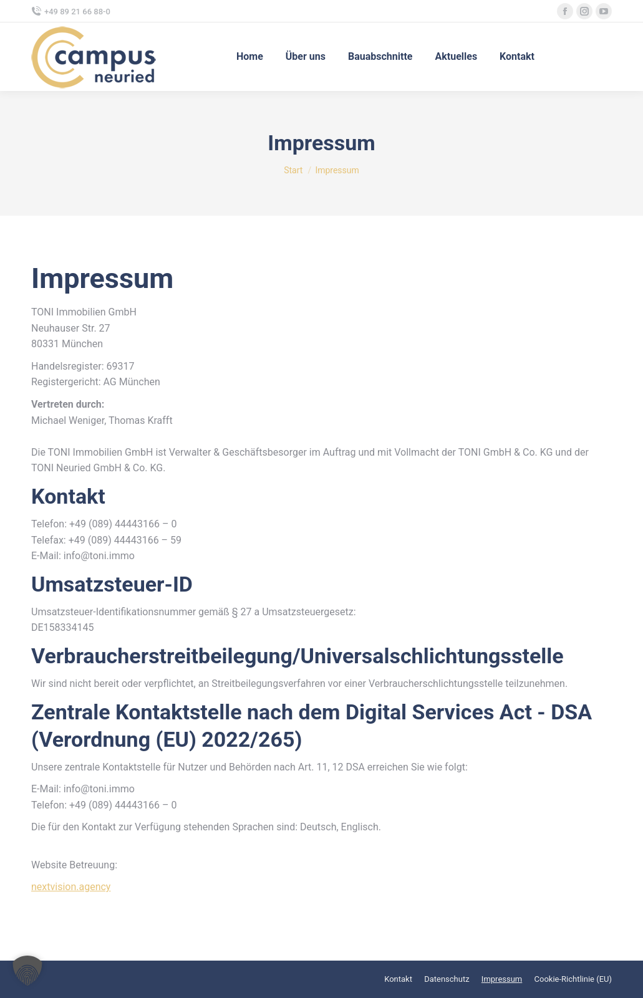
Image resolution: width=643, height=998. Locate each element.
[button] (27, 970)
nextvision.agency (70, 887)
